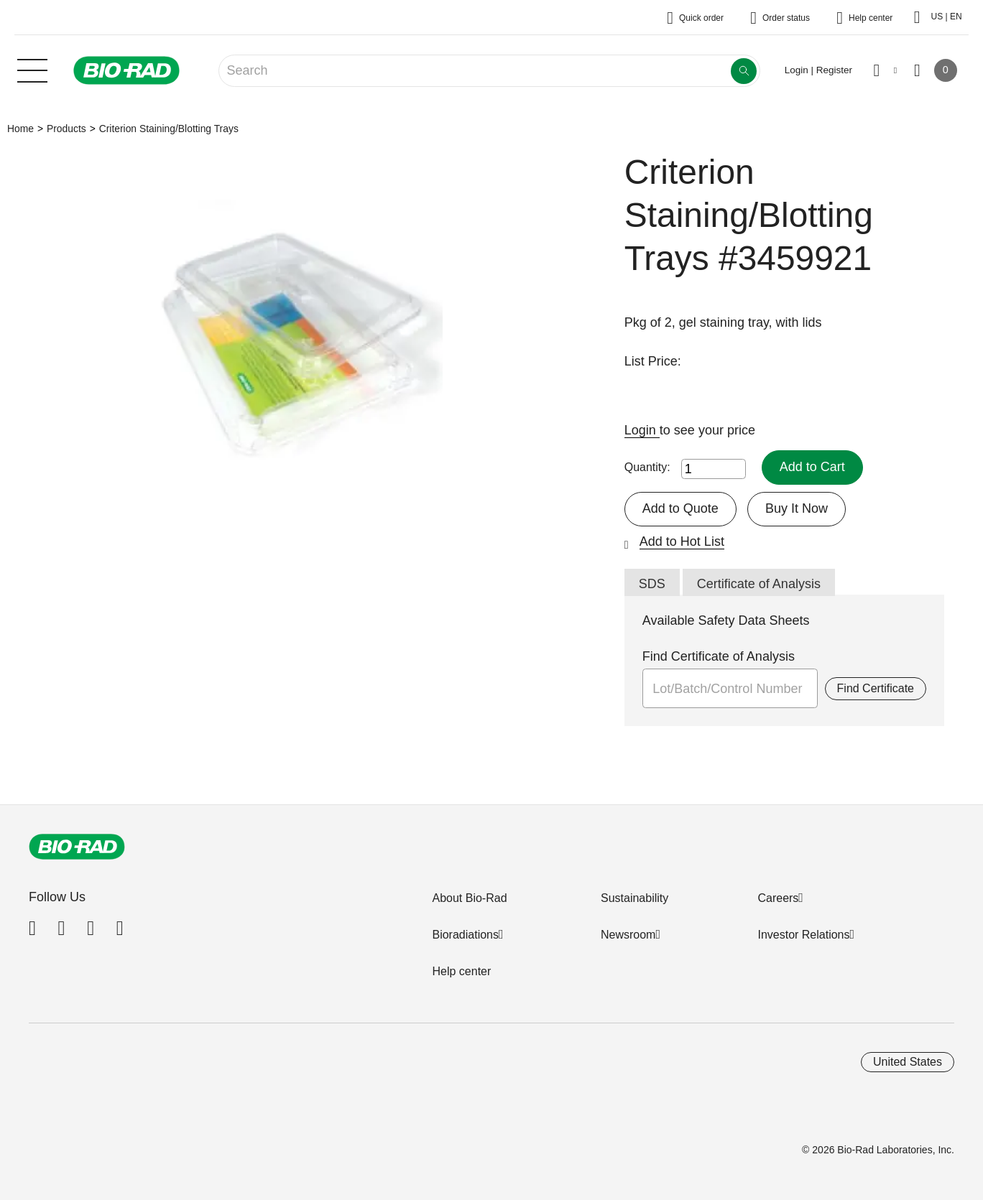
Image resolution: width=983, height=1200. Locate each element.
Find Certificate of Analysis (718, 656)
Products (66, 128)
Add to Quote (680, 508)
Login (642, 430)
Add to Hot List (682, 541)
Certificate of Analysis (759, 584)
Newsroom (628, 935)
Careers (777, 898)
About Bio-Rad (469, 898)
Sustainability (634, 898)
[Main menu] (32, 69)
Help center (461, 971)
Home (20, 128)
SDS (652, 584)
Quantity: (647, 467)
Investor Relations (803, 935)
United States (907, 1062)
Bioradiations (465, 935)
